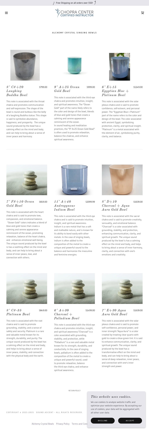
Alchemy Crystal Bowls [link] (43, 423)
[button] (7, 13)
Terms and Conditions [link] (83, 423)
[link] (74, 12)
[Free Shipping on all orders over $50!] (74, 3)
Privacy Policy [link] (62, 423)
